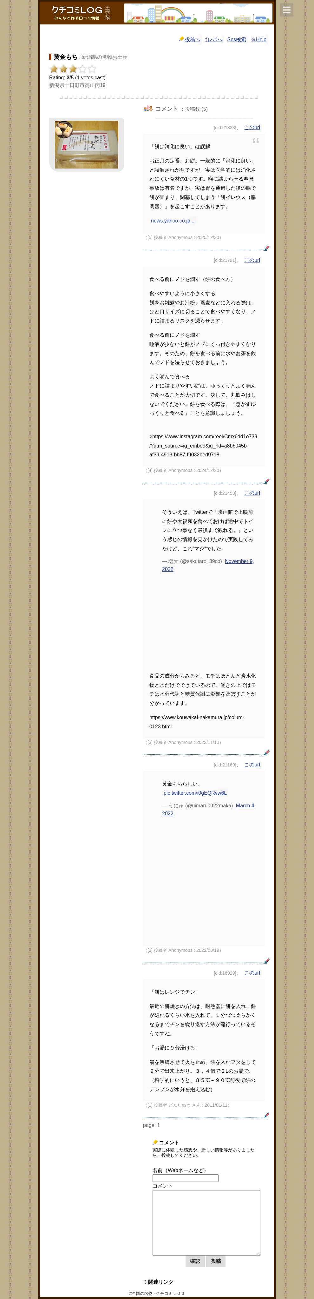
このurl (252, 127)
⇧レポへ (214, 39)
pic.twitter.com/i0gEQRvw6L (195, 793)
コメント (163, 1186)
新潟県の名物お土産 (105, 57)
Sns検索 (236, 39)
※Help (258, 39)
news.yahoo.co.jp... (172, 220)
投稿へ (189, 39)
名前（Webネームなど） (181, 1170)
